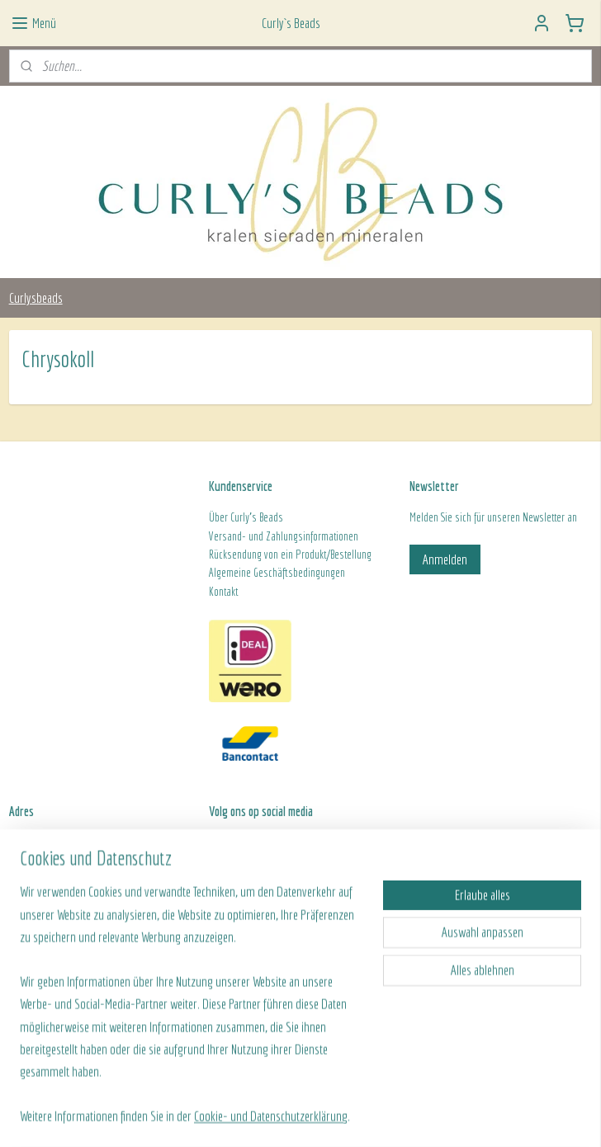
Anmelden (445, 559)
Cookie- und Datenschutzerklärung (271, 1116)
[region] (191, 1013)
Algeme (224, 572)
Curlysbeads (36, 297)
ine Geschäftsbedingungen (292, 572)
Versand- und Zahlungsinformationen (283, 536)
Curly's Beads (256, 517)
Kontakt (223, 591)
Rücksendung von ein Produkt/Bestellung (290, 554)
